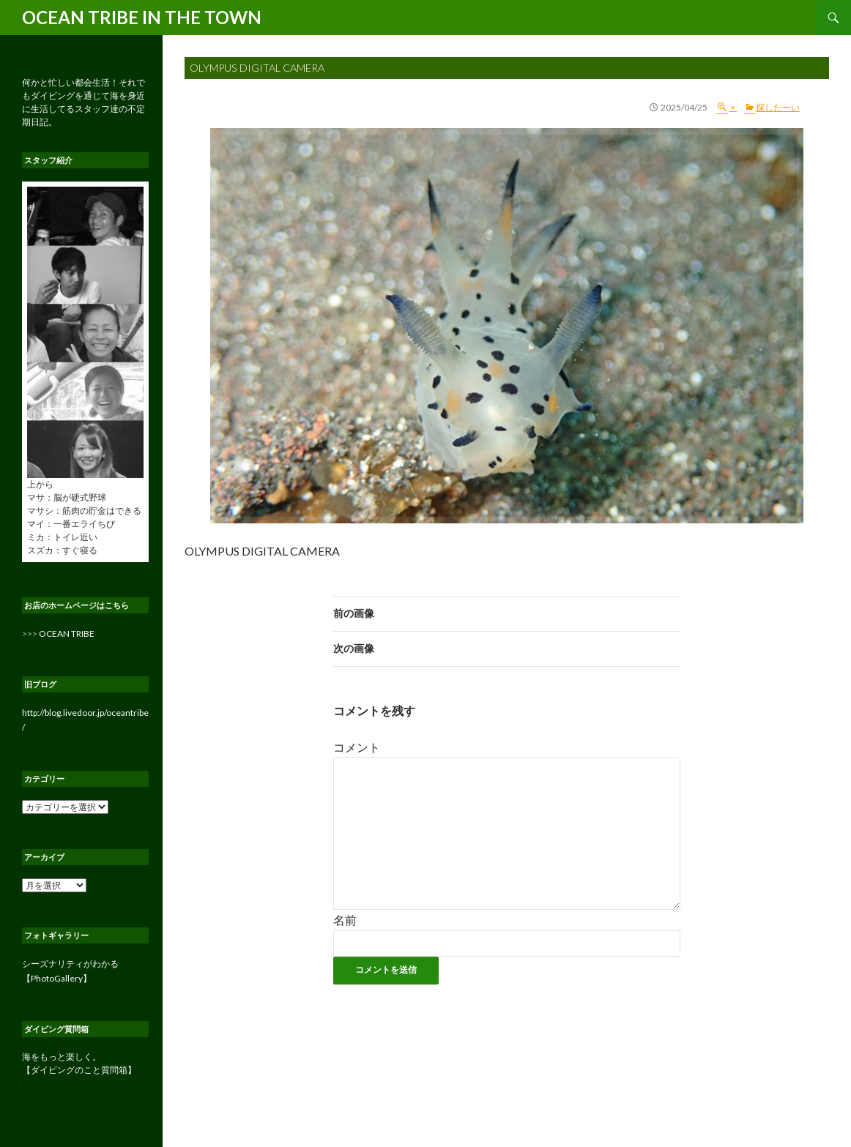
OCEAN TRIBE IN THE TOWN (141, 17)
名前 (345, 920)
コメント (356, 747)
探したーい (778, 107)
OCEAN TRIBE (66, 633)
